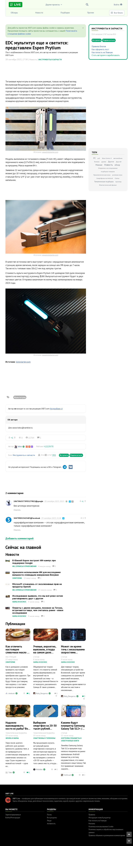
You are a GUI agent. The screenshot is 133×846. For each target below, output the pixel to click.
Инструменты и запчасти (50, 60)
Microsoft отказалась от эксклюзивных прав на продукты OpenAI (37, 585)
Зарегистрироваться (13, 815)
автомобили (117, 158)
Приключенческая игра (101, 175)
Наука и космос (19, 602)
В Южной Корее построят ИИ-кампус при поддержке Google (34, 561)
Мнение (98, 165)
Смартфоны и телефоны (44, 738)
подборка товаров (108, 171)
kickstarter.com (23, 361)
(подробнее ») (56, 408)
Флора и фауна (12, 738)
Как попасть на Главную (102, 52)
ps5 (99, 158)
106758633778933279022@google (28, 501)
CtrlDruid (67, 775)
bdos (20, 446)
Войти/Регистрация (12, 818)
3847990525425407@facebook (27, 518)
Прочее (90, 12)
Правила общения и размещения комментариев (107, 835)
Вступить (64, 455)
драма (103, 162)
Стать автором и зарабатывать (106, 55)
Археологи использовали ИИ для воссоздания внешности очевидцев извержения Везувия (36, 573)
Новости (39, 12)
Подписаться (76, 455)
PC (94, 158)
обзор (117, 165)
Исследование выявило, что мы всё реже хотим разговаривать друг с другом (37, 597)
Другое (111, 161)
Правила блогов (99, 46)
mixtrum (11, 693)
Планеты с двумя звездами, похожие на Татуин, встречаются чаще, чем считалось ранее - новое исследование (37, 610)
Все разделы (52, 818)
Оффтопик (17, 578)
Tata (10, 772)
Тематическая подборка (104, 181)
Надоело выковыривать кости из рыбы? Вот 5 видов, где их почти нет (17, 728)
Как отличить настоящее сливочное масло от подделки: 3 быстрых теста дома (18, 654)
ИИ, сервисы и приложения (24, 566)
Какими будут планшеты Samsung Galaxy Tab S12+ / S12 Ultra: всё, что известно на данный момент (73, 730)
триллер (118, 182)
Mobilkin (39, 769)
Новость (108, 164)
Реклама (92, 824)
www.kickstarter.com (50, 152)
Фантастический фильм (108, 185)
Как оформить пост (100, 49)
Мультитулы (20, 397)
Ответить (17, 510)
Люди (49, 821)
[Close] (83, 27)
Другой (118, 162)
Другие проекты (54, 4)
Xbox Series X (107, 158)
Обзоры (14, 12)
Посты (49, 815)
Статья (117, 178)
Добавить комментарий (19, 538)
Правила (92, 815)
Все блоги (117, 12)
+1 (12, 437)
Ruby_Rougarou (42, 693)
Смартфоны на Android (104, 178)
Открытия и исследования (107, 168)
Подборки (65, 12)
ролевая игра (117, 175)
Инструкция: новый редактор (100, 818)
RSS (54, 455)
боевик (96, 162)
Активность (51, 824)
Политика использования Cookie (101, 826)
